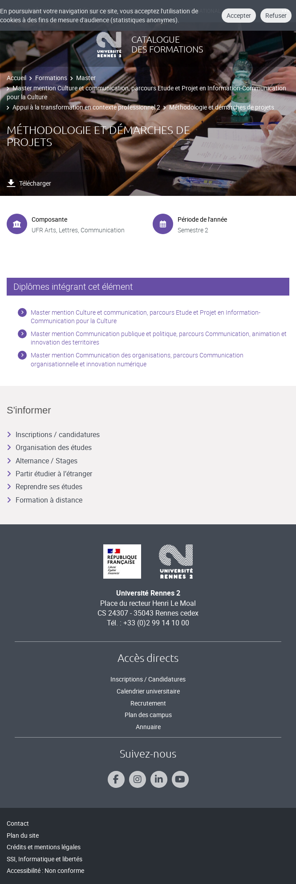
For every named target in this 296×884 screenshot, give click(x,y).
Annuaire (148, 726)
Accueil (16, 77)
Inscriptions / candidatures (53, 434)
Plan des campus (148, 714)
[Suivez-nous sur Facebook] (116, 779)
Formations (51, 77)
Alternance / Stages (42, 461)
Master (86, 77)
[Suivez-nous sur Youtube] (180, 779)
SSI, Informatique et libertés (44, 859)
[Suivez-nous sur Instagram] (137, 779)
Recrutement (148, 703)
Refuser (276, 15)
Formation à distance (44, 500)
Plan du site (23, 835)
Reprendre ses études (44, 486)
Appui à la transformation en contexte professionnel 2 (86, 107)
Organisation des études (49, 447)
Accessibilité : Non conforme (45, 870)
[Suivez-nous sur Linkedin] (158, 779)
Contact (18, 823)
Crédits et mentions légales (44, 847)
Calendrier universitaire (148, 691)
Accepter (239, 15)
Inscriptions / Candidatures (148, 679)
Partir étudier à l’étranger (49, 473)
